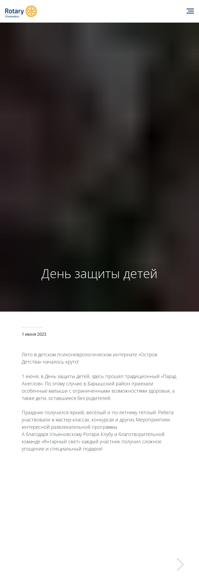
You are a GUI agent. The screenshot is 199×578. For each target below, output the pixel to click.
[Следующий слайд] (180, 564)
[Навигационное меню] (190, 11)
